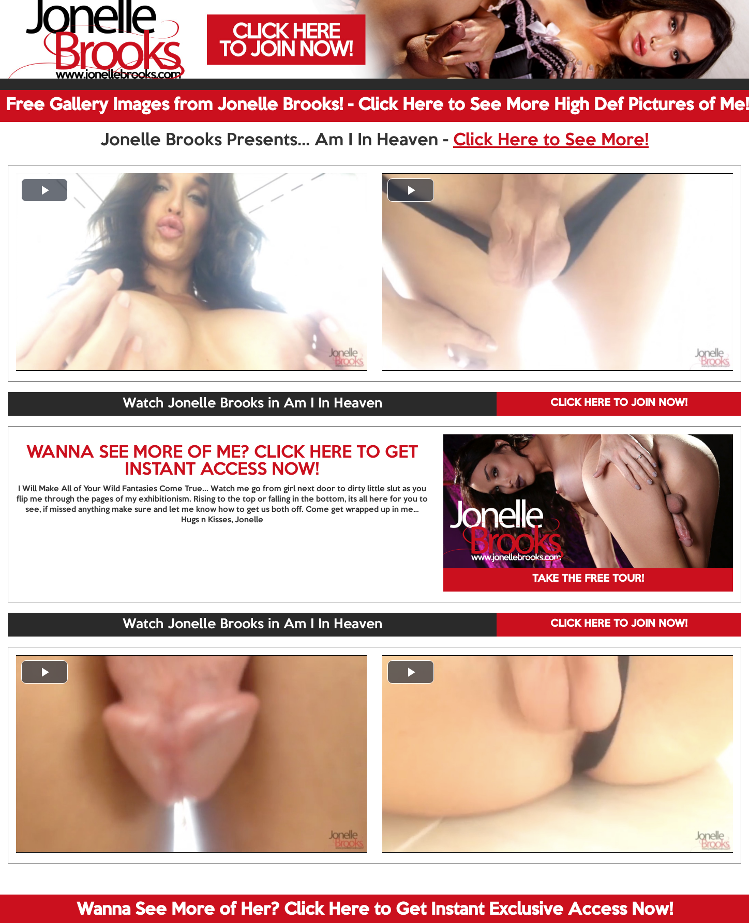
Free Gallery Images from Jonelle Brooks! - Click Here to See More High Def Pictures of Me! (377, 105)
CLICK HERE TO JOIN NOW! (618, 403)
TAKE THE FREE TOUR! (588, 579)
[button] (44, 190)
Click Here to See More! (551, 140)
